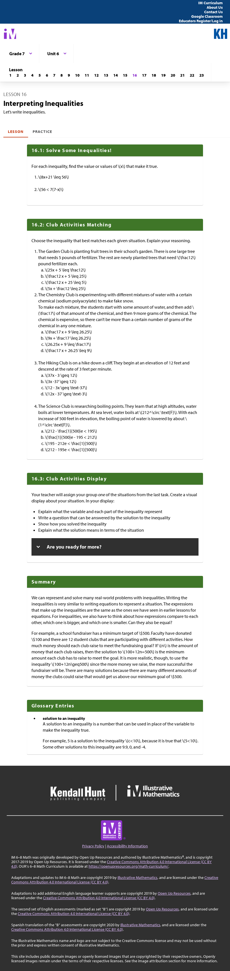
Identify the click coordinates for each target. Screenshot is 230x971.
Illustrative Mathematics (137, 877)
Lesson (16, 131)
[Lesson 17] (144, 75)
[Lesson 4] (32, 75)
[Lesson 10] (77, 75)
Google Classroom (207, 16)
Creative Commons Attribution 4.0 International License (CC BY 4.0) (99, 897)
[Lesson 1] (10, 75)
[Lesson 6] (47, 75)
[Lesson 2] (17, 75)
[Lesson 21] (182, 75)
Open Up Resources (174, 893)
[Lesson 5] (39, 75)
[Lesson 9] (69, 75)
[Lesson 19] (163, 75)
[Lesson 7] (54, 75)
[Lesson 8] (61, 75)
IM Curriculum (210, 3)
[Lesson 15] (125, 75)
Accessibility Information (127, 845)
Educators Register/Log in (201, 21)
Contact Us (213, 12)
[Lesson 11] (87, 75)
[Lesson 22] (192, 75)
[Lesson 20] (173, 75)
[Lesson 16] (134, 75)
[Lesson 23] (201, 75)
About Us (215, 7)
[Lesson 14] (115, 75)
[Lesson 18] (154, 75)
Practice (42, 131)
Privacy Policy (93, 845)
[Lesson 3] (25, 75)
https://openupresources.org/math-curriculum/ (128, 866)
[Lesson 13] (106, 75)
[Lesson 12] (96, 75)
